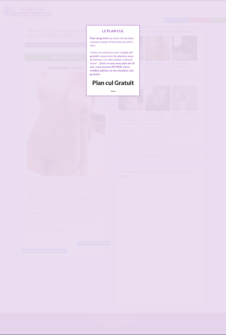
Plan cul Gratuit (113, 82)
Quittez (113, 91)
